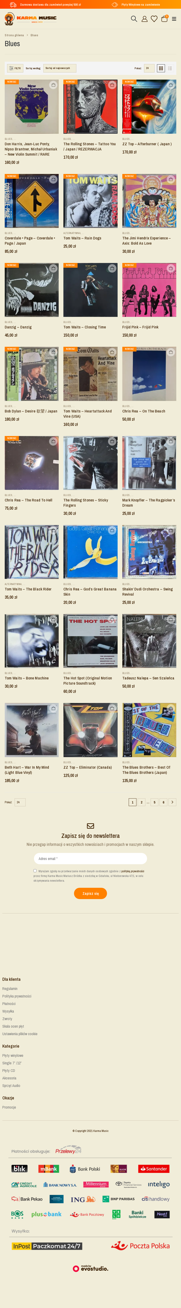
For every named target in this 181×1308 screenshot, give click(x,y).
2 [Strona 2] (141, 802)
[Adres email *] (90, 858)
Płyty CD (8, 1070)
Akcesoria (9, 1078)
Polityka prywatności (16, 996)
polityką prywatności (132, 871)
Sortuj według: (33, 68)
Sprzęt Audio (11, 1085)
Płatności (9, 1003)
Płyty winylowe (12, 1055)
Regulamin (9, 988)
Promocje (9, 1107)
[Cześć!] (144, 19)
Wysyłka (8, 1011)
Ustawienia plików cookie (19, 1033)
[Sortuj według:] (59, 68)
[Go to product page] (32, 106)
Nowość (11, 81)
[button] (134, 19)
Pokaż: (138, 68)
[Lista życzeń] (154, 19)
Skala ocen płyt (13, 1026)
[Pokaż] (149, 68)
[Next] (172, 802)
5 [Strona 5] (154, 802)
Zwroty (7, 1018)
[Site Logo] (31, 18)
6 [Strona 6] (163, 802)
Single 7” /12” (12, 1063)
